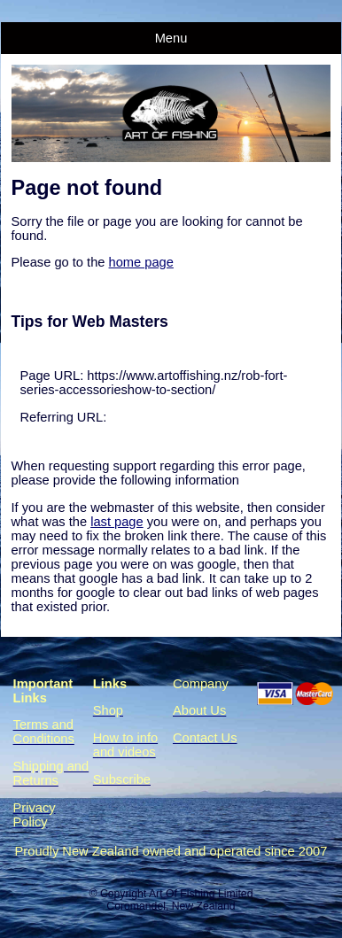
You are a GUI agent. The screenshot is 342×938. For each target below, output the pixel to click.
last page (116, 522)
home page (141, 262)
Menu (171, 38)
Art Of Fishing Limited (201, 894)
